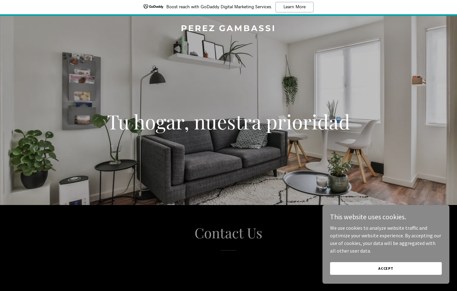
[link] (228, 29)
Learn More (294, 7)
